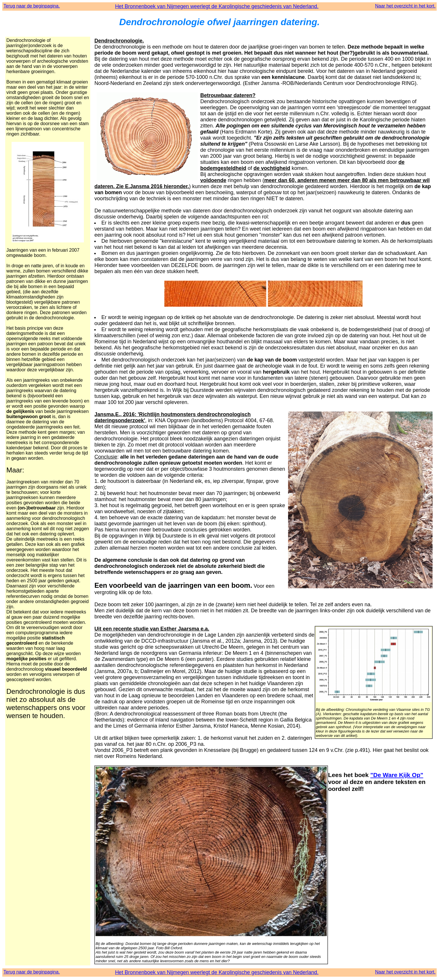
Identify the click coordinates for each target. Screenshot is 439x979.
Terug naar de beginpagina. (31, 5)
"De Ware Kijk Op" (396, 775)
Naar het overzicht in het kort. (405, 5)
